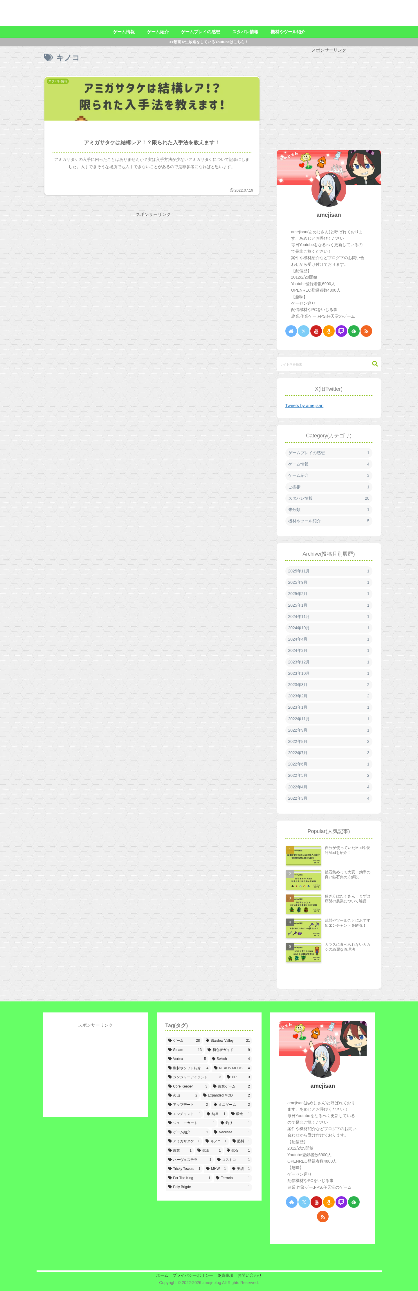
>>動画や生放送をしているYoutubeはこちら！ (209, 42)
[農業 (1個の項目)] (180, 1151)
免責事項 (226, 1275)
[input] (329, 364)
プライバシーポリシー (192, 1275)
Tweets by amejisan (304, 405)
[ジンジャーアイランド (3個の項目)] (195, 1077)
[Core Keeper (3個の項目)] (188, 1087)
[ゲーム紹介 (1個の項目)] (188, 1132)
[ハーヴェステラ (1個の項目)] (190, 1160)
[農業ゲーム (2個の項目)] (231, 1087)
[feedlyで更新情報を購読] (354, 331)
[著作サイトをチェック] (291, 331)
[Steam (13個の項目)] (185, 1050)
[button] (372, 364)
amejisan (328, 215)
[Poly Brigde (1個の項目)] (209, 1187)
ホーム (160, 1275)
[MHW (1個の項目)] (216, 1169)
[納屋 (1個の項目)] (216, 1114)
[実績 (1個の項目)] (241, 1169)
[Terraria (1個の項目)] (233, 1178)
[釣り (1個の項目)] (235, 1123)
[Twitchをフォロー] (341, 331)
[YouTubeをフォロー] (316, 331)
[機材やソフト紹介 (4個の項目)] (188, 1068)
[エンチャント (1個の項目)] (184, 1114)
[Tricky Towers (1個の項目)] (184, 1169)
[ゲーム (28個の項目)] (184, 1041)
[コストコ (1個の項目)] (233, 1160)
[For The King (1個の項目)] (189, 1178)
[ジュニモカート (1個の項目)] (191, 1123)
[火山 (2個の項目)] (183, 1096)
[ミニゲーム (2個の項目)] (231, 1105)
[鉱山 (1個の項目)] (209, 1151)
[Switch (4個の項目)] (231, 1059)
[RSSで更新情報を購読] (366, 331)
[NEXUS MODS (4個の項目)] (232, 1068)
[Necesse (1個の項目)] (232, 1132)
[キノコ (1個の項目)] (216, 1141)
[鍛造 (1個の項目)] (241, 1114)
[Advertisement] (96, 287)
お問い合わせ (252, 1275)
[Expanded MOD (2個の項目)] (226, 1096)
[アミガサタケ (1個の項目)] (184, 1141)
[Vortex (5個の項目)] (187, 1059)
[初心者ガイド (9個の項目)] (228, 1050)
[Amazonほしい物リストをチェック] (329, 331)
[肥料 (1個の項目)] (241, 1141)
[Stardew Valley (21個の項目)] (227, 1041)
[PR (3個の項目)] (238, 1077)
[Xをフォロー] (303, 331)
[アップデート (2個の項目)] (188, 1105)
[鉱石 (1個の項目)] (238, 1151)
